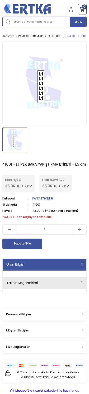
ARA (78, 21)
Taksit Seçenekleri (22, 282)
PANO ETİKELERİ (42, 198)
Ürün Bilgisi (15, 264)
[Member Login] (71, 9)
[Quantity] (44, 229)
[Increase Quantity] (79, 229)
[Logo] (27, 9)
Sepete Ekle (22, 243)
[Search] (44, 22)
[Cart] (82, 9)
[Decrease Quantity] (9, 229)
